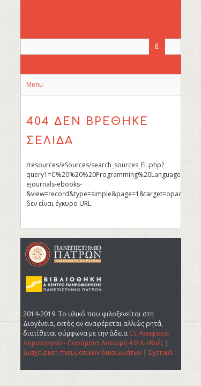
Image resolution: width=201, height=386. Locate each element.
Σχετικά (160, 352)
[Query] (100, 47)
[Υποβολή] (157, 47)
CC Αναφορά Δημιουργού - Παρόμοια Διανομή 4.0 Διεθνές (96, 338)
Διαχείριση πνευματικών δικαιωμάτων (82, 352)
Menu (34, 84)
